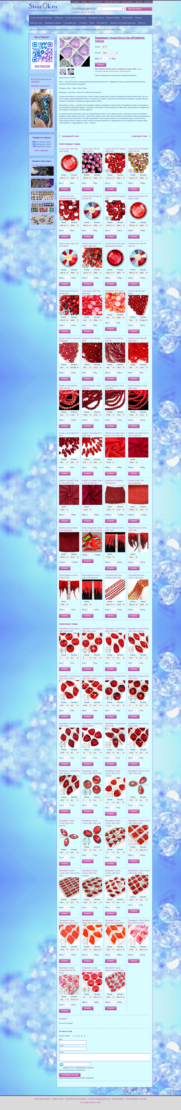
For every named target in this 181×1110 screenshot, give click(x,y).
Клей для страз (36, 22)
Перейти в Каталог (40, 86)
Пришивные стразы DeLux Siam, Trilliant (92, 724)
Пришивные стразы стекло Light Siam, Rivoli (92, 772)
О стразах (75, 2)
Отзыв (61, 1052)
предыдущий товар (69, 136)
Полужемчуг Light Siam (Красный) (91, 292)
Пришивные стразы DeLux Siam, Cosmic (138, 724)
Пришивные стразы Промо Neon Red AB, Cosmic (138, 921)
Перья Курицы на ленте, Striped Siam (68, 576)
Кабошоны (59, 17)
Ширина (120, 506)
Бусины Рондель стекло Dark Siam (91, 386)
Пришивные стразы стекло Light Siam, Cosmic (139, 871)
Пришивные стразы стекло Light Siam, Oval (91, 821)
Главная (32, 30)
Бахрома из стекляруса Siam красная (114, 481)
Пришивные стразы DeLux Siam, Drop (115, 724)
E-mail (61, 1046)
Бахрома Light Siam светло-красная (136, 481)
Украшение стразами (112, 2)
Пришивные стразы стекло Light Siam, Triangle (112, 823)
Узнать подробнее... (42, 150)
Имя (60, 1039)
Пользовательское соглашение (76, 1100)
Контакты (148, 2)
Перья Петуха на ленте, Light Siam (137, 529)
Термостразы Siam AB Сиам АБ (137, 244)
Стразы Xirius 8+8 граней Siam (115, 197)
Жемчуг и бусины (112, 17)
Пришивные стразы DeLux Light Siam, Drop (115, 629)
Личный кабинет (127, 2)
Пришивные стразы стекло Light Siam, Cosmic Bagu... (69, 873)
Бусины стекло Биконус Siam (91, 339)
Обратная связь (57, 1100)
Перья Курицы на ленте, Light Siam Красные (91, 576)
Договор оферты (118, 1100)
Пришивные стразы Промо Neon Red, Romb (114, 921)
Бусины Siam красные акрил (136, 292)
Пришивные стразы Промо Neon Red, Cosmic (69, 921)
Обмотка (141, 22)
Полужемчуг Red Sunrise (114, 290)
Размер (97, 47)
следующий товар (140, 136)
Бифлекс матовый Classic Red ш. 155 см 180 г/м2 (115, 434)
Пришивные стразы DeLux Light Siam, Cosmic (92, 677)
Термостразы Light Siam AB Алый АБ (69, 244)
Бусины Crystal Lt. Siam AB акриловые (69, 339)
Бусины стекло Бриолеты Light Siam (92, 434)
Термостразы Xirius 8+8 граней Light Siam (91, 244)
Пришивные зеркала (53, 22)
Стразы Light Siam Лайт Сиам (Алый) (68, 150)
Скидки (84, 2)
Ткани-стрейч (127, 17)
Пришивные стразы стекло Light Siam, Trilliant (112, 773)
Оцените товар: (64, 1036)
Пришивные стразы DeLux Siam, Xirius (138, 677)
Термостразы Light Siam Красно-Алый (138, 197)
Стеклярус (83, 22)
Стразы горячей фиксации (75, 17)
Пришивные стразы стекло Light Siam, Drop (139, 772)
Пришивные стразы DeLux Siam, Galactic (69, 772)
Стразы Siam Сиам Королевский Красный (67, 197)
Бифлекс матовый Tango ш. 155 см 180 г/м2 (69, 481)
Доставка (139, 2)
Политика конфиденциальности (100, 1100)
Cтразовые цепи (69, 22)
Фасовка (98, 53)
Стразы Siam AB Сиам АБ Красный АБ (92, 197)
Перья (91, 22)
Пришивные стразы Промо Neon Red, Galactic (92, 921)
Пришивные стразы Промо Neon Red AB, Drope (67, 970)
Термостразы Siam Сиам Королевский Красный (115, 244)
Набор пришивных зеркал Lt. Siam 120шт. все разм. (92, 529)
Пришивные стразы (96, 17)
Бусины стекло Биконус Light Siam (137, 339)
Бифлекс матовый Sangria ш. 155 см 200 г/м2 (92, 481)
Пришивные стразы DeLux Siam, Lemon (69, 724)
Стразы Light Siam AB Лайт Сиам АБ (90, 150)
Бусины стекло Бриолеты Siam (69, 434)
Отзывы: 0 (63, 1018)
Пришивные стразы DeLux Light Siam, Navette (138, 629)
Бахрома (138, 17)
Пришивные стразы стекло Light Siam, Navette (66, 823)
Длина (110, 459)
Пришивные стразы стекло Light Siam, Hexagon (89, 873)
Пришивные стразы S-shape (42, 202)
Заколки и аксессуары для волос (123, 22)
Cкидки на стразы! (42, 137)
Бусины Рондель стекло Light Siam (137, 386)
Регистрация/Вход (132, 1100)
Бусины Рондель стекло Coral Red (114, 386)
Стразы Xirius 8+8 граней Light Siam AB (138, 150)
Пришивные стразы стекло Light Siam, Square (139, 821)
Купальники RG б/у (95, 2)
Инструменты (102, 22)
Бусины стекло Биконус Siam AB (114, 339)
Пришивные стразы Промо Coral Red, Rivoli (91, 969)
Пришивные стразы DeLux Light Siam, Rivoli (69, 629)
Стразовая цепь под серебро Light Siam (113, 576)
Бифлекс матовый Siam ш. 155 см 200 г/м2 (138, 434)
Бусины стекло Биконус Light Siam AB (68, 386)
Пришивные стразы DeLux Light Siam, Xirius (92, 629)
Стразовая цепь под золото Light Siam (136, 576)
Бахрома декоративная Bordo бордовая (68, 529)
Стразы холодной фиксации (41, 17)
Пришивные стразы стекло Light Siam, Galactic (112, 873)
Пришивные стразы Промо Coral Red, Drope (114, 969)
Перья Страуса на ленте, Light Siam (115, 529)
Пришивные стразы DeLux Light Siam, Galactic (69, 677)
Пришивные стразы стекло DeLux (67, 30)
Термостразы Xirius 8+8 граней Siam (68, 292)
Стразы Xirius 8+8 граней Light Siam (115, 150)
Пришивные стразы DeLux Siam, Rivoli (115, 677)
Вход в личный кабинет (42, 1100)
